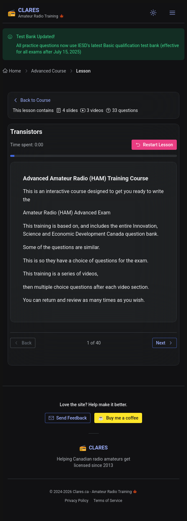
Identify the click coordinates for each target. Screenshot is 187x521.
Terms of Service (108, 500)
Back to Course (31, 100)
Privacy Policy (76, 500)
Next (164, 342)
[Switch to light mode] (153, 12)
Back (23, 342)
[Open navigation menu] (172, 12)
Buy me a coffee (118, 418)
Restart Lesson (154, 144)
